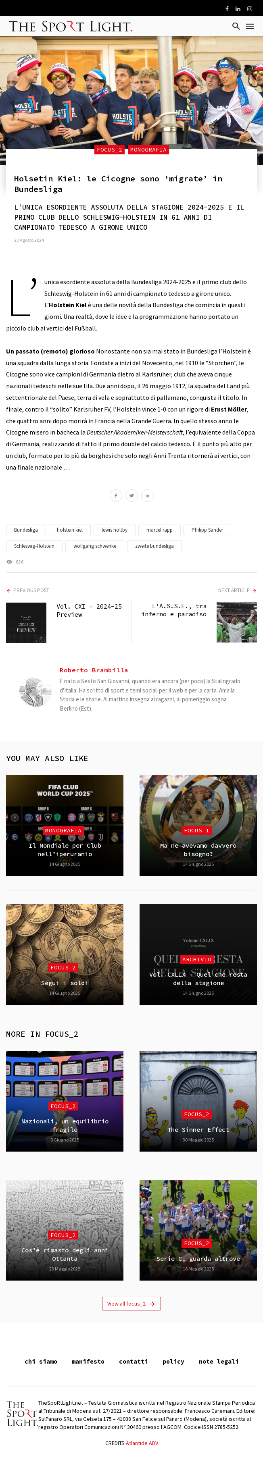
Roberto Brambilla (94, 670)
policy (173, 1361)
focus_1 (196, 830)
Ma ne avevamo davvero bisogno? (198, 849)
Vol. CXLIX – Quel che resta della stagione (198, 978)
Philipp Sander (207, 529)
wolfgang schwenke (94, 546)
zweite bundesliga (154, 546)
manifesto (88, 1361)
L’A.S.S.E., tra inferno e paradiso (174, 610)
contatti (133, 1361)
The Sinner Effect (198, 1129)
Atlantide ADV (142, 1443)
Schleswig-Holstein (34, 546)
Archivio (196, 959)
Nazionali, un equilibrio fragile (65, 1125)
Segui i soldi (64, 983)
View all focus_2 (131, 1304)
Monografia (148, 149)
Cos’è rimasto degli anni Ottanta (65, 1254)
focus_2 (109, 149)
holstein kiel (70, 529)
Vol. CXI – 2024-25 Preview (89, 610)
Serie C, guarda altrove (198, 1258)
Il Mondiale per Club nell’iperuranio (65, 849)
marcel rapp (159, 529)
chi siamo (41, 1361)
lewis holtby (114, 529)
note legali (219, 1361)
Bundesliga (26, 529)
